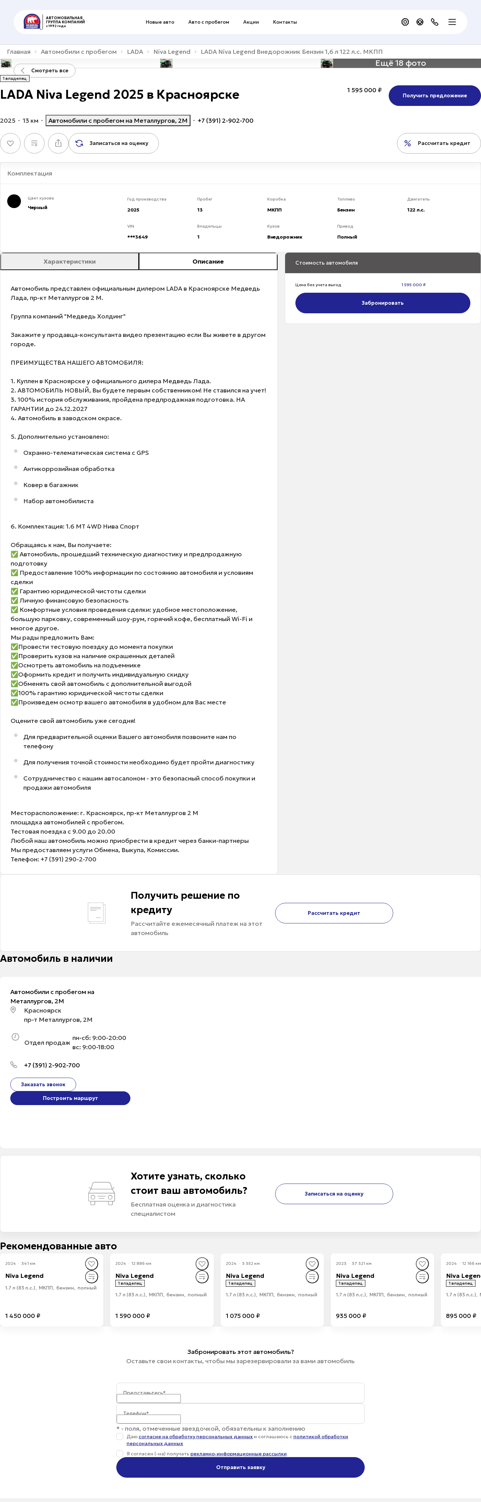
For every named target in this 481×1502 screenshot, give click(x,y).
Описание (208, 261)
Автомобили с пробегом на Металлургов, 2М (118, 120)
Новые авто (160, 22)
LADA (135, 51)
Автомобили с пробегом (79, 51)
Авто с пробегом (208, 22)
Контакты (285, 22)
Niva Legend (171, 51)
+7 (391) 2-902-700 (226, 120)
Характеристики (70, 261)
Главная (19, 51)
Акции (251, 22)
